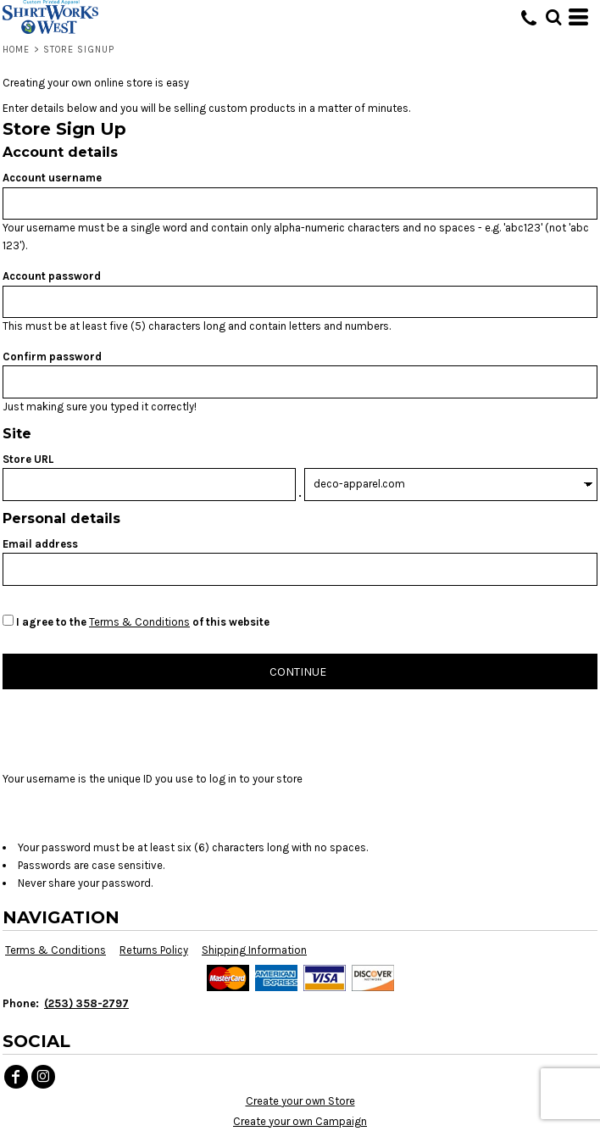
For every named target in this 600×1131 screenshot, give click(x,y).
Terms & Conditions (139, 622)
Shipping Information (254, 950)
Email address (40, 544)
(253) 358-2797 (86, 1003)
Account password (52, 276)
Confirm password (52, 356)
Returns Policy (153, 950)
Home (16, 49)
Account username (52, 177)
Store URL (28, 459)
